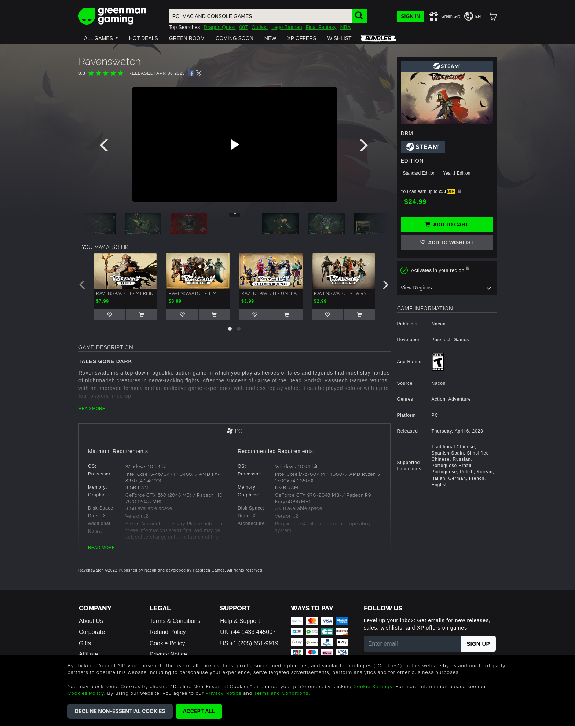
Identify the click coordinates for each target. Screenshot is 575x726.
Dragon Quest (219, 27)
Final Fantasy (321, 27)
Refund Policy (168, 632)
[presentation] (105, 147)
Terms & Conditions (175, 621)
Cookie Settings (372, 686)
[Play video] (234, 144)
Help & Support (240, 621)
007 (243, 27)
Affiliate (88, 654)
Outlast (260, 27)
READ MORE (91, 408)
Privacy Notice (168, 654)
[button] (101, 38)
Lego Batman (286, 27)
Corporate (92, 632)
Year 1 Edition (456, 173)
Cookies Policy (85, 693)
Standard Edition (419, 173)
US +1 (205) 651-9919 (249, 643)
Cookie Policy (167, 643)
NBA (345, 27)
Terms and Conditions (281, 693)
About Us (91, 621)
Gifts (85, 643)
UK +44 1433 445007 (248, 632)
